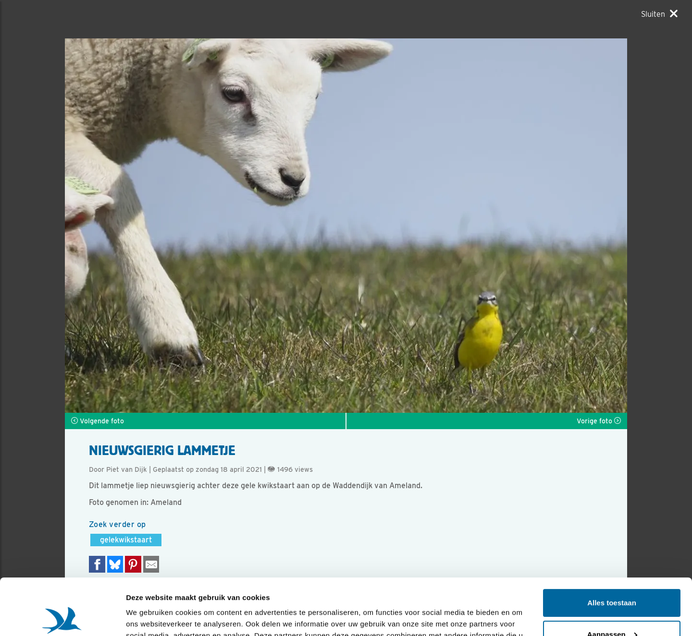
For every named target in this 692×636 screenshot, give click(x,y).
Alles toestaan (611, 546)
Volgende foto (97, 421)
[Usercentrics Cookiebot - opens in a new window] (62, 617)
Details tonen (149, 617)
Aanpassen (612, 578)
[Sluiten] (659, 14)
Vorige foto (599, 421)
